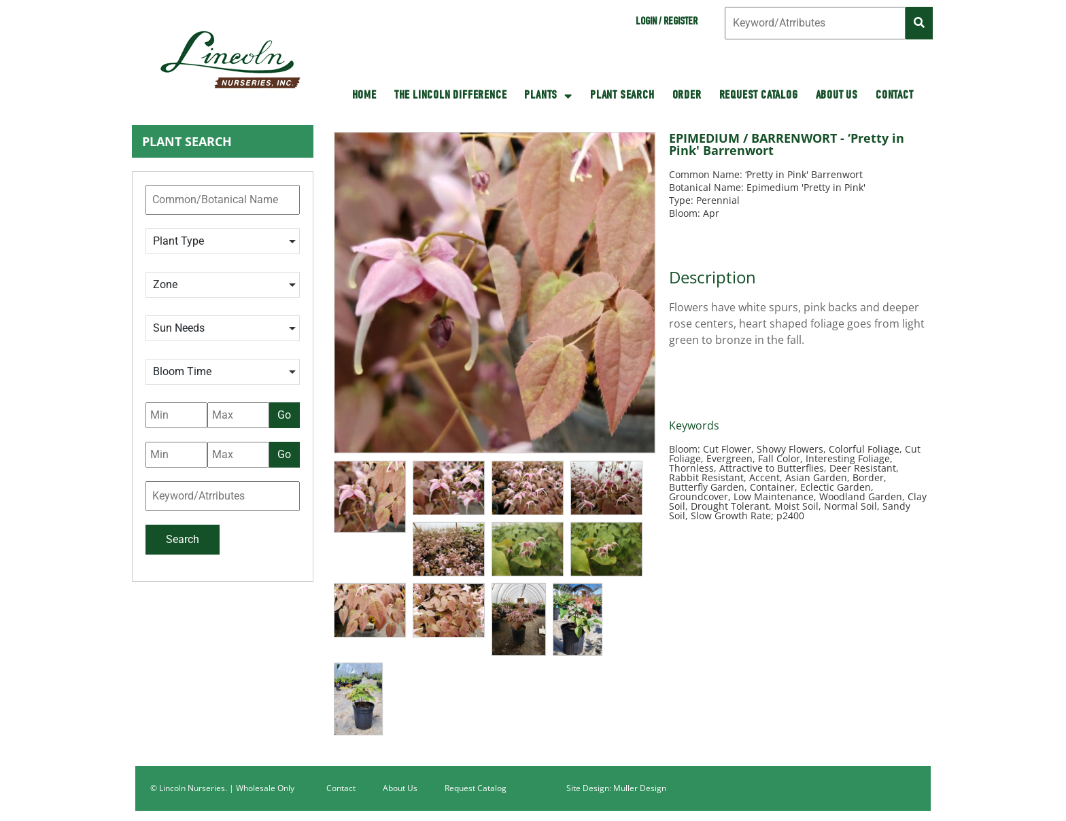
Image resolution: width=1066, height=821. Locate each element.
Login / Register (667, 22)
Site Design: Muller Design (616, 788)
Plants (548, 96)
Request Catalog (758, 96)
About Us (837, 96)
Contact (895, 96)
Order (687, 96)
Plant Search (622, 96)
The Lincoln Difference (450, 96)
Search (182, 539)
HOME (364, 96)
